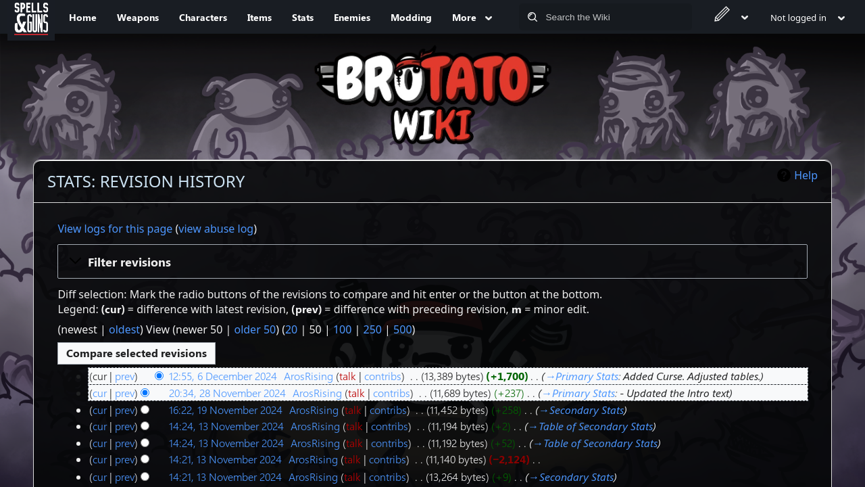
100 (342, 329)
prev (124, 376)
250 (372, 329)
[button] (432, 261)
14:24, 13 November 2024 (226, 426)
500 (402, 329)
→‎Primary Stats (581, 376)
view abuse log (215, 228)
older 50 (255, 329)
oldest (124, 329)
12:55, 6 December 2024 (223, 376)
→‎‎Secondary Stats (581, 409)
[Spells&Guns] (31, 17)
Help (806, 175)
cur (100, 393)
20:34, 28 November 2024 (227, 393)
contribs (382, 376)
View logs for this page (114, 228)
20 (291, 329)
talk (347, 376)
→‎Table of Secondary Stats (590, 426)
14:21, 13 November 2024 (225, 459)
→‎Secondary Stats (571, 476)
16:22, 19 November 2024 (225, 409)
